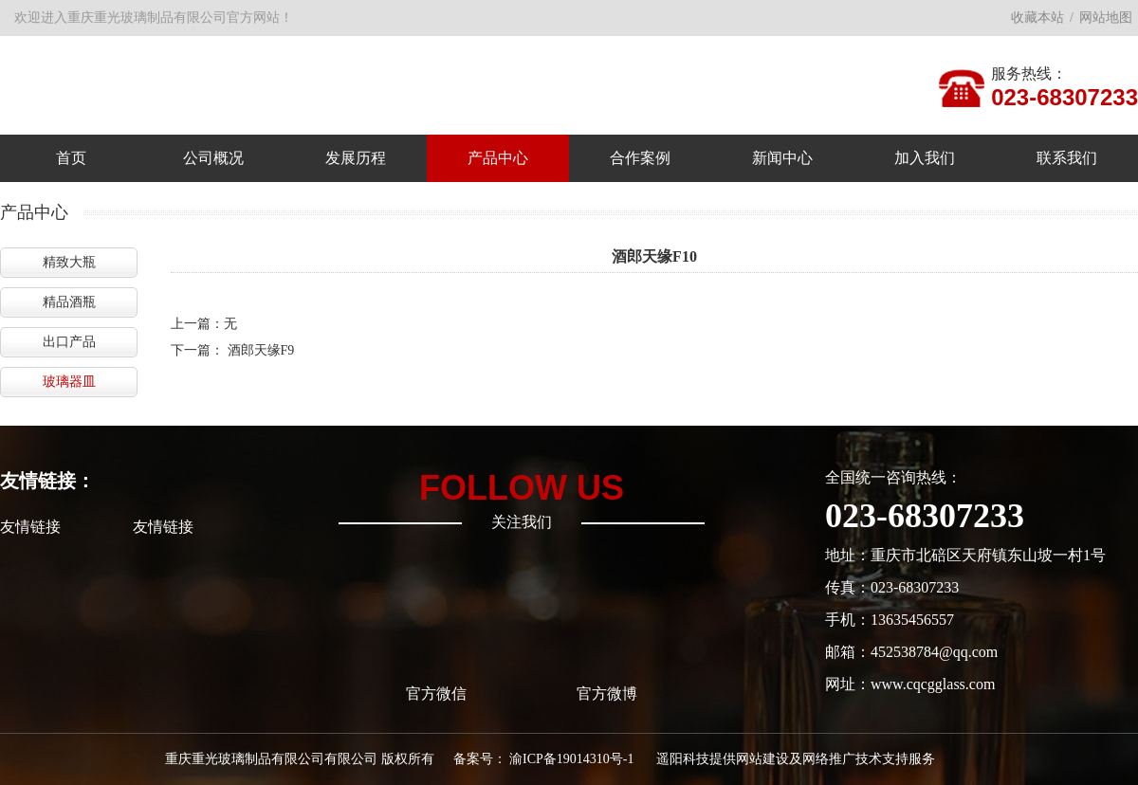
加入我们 (924, 158)
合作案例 (640, 158)
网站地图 (1105, 17)
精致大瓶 (69, 262)
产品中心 (498, 158)
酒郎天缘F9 (261, 350)
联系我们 (1067, 158)
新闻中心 (782, 158)
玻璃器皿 (69, 381)
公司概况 (213, 158)
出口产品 (69, 342)
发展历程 (355, 158)
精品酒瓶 (69, 302)
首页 (71, 158)
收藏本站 (1037, 17)
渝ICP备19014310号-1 (571, 759)
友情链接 (30, 527)
